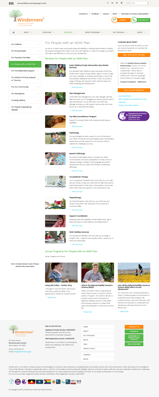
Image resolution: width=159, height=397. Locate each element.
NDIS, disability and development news (133, 99)
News (141, 32)
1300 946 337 (143, 20)
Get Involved (120, 32)
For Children (25, 44)
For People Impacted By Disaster (25, 108)
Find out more (76, 87)
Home (85, 327)
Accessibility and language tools (31, 3)
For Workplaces (25, 93)
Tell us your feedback (134, 90)
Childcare (48, 32)
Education (122, 102)
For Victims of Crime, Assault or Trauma (25, 78)
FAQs (85, 344)
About (28, 32)
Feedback (95, 14)
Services (69, 32)
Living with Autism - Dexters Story (58, 285)
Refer (115, 14)
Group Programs (93, 32)
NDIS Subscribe (134, 344)
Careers (106, 14)
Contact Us (83, 14)
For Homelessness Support (25, 70)
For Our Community (25, 87)
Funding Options (25, 100)
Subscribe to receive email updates (134, 14)
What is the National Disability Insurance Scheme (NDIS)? (97, 286)
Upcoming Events (125, 96)
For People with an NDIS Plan (25, 64)
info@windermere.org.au (22, 352)
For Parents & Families (25, 57)
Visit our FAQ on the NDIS (134, 55)
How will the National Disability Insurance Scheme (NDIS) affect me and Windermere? (134, 287)
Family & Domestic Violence (129, 105)
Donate (122, 20)
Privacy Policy (89, 348)
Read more (51, 297)
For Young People (25, 51)
